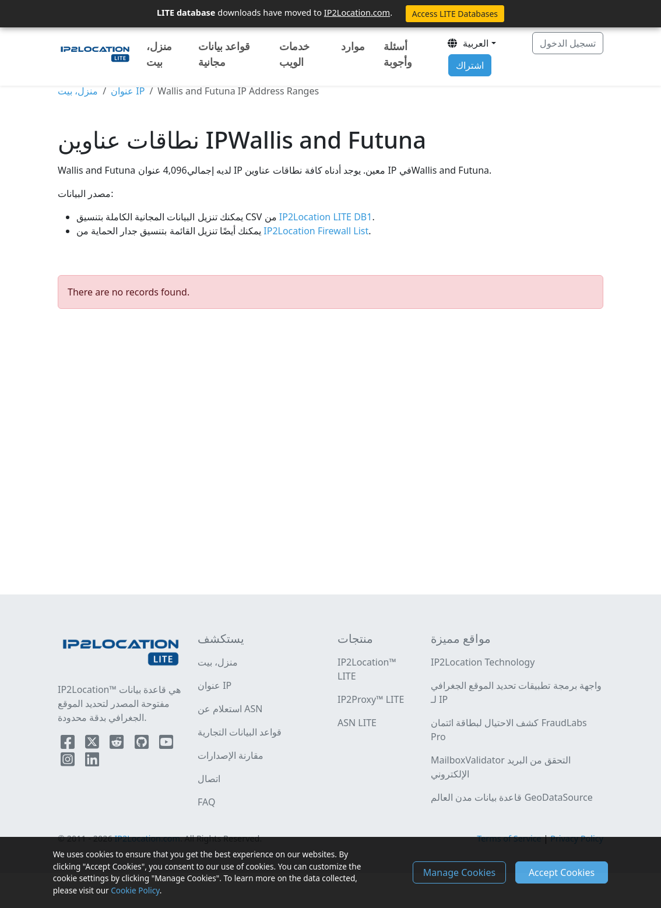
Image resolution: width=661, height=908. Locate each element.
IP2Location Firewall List (314, 230)
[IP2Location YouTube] (166, 744)
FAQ (206, 802)
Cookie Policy (135, 890)
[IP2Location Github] (143, 744)
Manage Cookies (459, 872)
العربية (467, 43)
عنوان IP (128, 91)
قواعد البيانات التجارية (240, 732)
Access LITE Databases (455, 13)
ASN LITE (357, 722)
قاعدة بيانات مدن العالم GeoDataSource (512, 797)
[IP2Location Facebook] (69, 744)
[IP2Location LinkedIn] (92, 761)
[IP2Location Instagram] (69, 761)
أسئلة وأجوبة (398, 54)
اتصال (209, 778)
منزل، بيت (159, 54)
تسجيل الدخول (568, 43)
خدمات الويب (294, 54)
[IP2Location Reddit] (118, 744)
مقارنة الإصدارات (230, 755)
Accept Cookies (562, 872)
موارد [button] (353, 46)
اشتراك (470, 65)
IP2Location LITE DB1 (324, 216)
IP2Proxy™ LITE (370, 699)
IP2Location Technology (483, 662)
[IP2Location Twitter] (93, 744)
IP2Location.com (357, 12)
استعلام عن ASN (230, 708)
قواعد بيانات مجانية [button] (224, 54)
